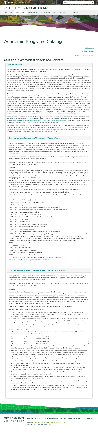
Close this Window (88, 51)
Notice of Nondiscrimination (58, 422)
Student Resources (62, 12)
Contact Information (51, 418)
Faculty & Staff (74, 12)
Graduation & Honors (50, 12)
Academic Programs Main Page (84, 55)
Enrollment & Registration (35, 12)
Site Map (63, 418)
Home (6, 12)
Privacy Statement (74, 418)
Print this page (89, 48)
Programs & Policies (20, 12)
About (11, 12)
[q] (79, 2)
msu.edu (46, 422)
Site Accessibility (87, 418)
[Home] (26, 7)
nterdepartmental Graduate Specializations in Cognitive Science (26, 120)
